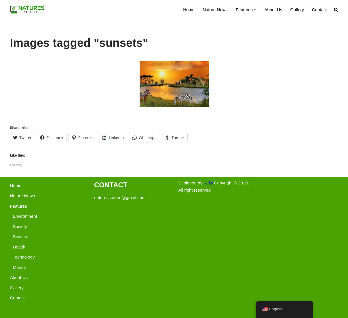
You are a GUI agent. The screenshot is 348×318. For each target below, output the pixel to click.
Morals (19, 267)
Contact (319, 9)
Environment (25, 216)
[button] (255, 10)
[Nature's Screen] (27, 9)
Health (19, 246)
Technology (24, 257)
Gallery (297, 9)
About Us (273, 9)
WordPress (58, 311)
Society (20, 226)
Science (20, 236)
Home (189, 9)
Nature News (215, 9)
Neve (15, 311)
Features (18, 206)
